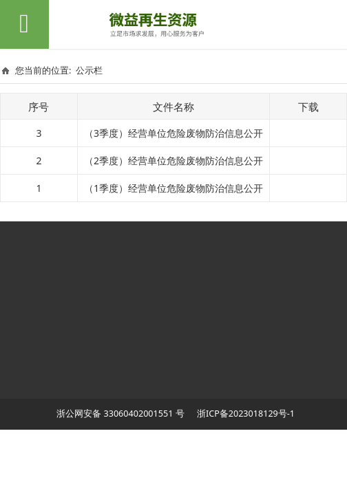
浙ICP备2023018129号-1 (245, 413)
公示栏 (89, 70)
